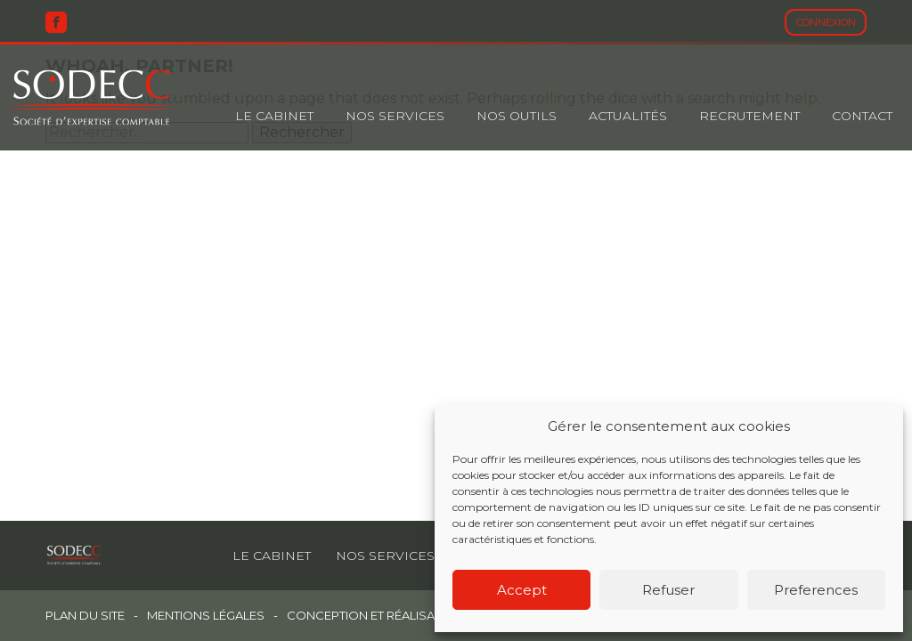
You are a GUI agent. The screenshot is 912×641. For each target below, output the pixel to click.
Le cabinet (274, 116)
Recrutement (749, 116)
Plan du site (85, 615)
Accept (522, 589)
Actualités (628, 116)
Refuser (668, 589)
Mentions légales (206, 615)
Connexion (826, 22)
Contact (862, 116)
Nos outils (516, 116)
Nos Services (395, 116)
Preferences (816, 589)
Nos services (385, 556)
